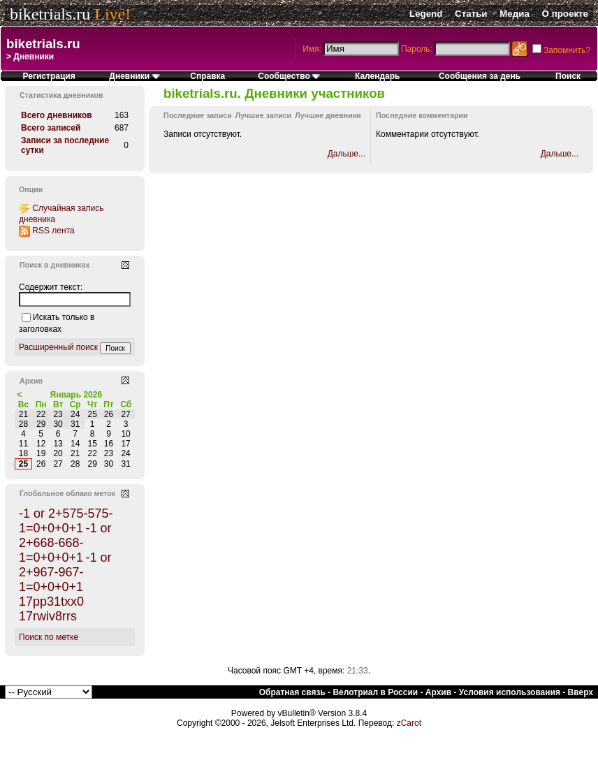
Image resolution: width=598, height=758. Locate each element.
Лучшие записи (263, 115)
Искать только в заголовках (56, 323)
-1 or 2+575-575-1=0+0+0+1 (66, 520)
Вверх (580, 692)
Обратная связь (292, 692)
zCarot (409, 723)
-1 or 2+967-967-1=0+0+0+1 (65, 572)
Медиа (514, 13)
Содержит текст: (50, 287)
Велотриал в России (375, 692)
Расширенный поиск (58, 347)
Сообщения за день (479, 76)
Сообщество (289, 76)
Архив (438, 692)
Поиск (568, 76)
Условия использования (509, 692)
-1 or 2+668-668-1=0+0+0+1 (65, 542)
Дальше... (346, 154)
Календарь (377, 76)
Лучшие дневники (327, 115)
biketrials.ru (50, 14)
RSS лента (53, 230)
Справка (207, 76)
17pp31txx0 (51, 601)
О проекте (565, 13)
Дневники (134, 76)
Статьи (471, 13)
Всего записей (50, 128)
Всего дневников (56, 115)
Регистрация (49, 76)
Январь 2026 (76, 395)
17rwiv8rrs (48, 616)
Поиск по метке (48, 637)
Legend (425, 13)
